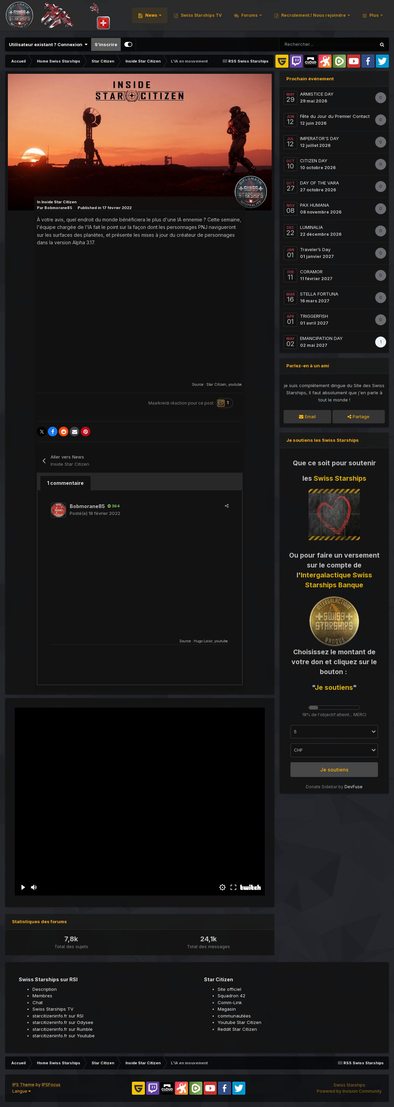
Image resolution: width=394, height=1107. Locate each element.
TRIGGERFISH (314, 316)
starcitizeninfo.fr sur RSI (57, 1016)
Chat (37, 1002)
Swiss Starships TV (289, 16)
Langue (21, 1091)
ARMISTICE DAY (317, 94)
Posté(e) (95, 513)
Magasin (227, 1009)
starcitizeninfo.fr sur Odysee (62, 1022)
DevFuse (353, 786)
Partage (358, 416)
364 (114, 506)
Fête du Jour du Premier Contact (335, 116)
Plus (374, 16)
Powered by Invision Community (349, 1091)
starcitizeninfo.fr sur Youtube (63, 1035)
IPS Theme (23, 1084)
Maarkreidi (158, 403)
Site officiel (229, 989)
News (239, 16)
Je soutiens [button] (334, 770)
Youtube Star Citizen (239, 1022)
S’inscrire (106, 44)
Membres (42, 995)
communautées (234, 1016)
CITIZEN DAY (313, 160)
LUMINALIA (311, 227)
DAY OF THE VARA (319, 183)
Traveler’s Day (315, 249)
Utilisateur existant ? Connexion (48, 44)
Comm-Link (230, 1002)
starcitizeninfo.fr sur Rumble (62, 1029)
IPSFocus (51, 1084)
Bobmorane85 (58, 207)
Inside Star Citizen (59, 202)
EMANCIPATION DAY (321, 338)
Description (44, 989)
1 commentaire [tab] (65, 483)
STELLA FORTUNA (319, 294)
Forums (337, 16)
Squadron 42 (231, 995)
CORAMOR (311, 271)
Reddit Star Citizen (237, 1029)
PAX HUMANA (314, 205)
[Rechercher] (303, 44)
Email (307, 416)
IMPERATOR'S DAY (319, 138)
